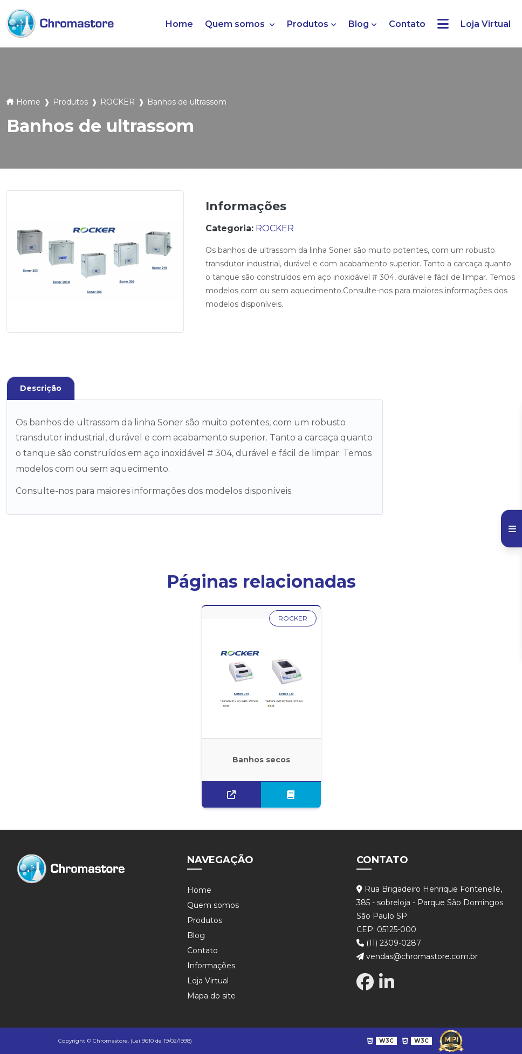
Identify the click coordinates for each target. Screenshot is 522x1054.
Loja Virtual (486, 24)
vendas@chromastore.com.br (417, 956)
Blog (358, 24)
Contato (407, 24)
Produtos (307, 24)
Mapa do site (211, 996)
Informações (211, 965)
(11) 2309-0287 (388, 943)
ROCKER (117, 102)
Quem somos (236, 24)
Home (179, 24)
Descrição (40, 388)
